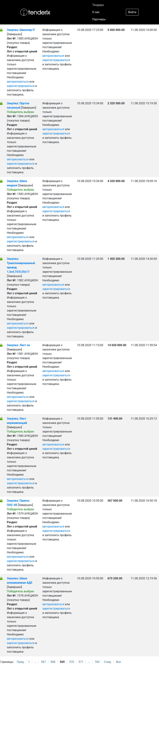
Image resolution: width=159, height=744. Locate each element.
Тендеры (98, 5)
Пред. (20, 662)
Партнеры (99, 19)
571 (81, 662)
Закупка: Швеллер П (21, 30)
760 (97, 662)
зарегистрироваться (21, 86)
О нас (95, 12)
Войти (132, 12)
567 (43, 662)
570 (71, 662)
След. (108, 662)
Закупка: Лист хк (18, 345)
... (35, 662)
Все (118, 662)
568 (52, 662)
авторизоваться (18, 81)
